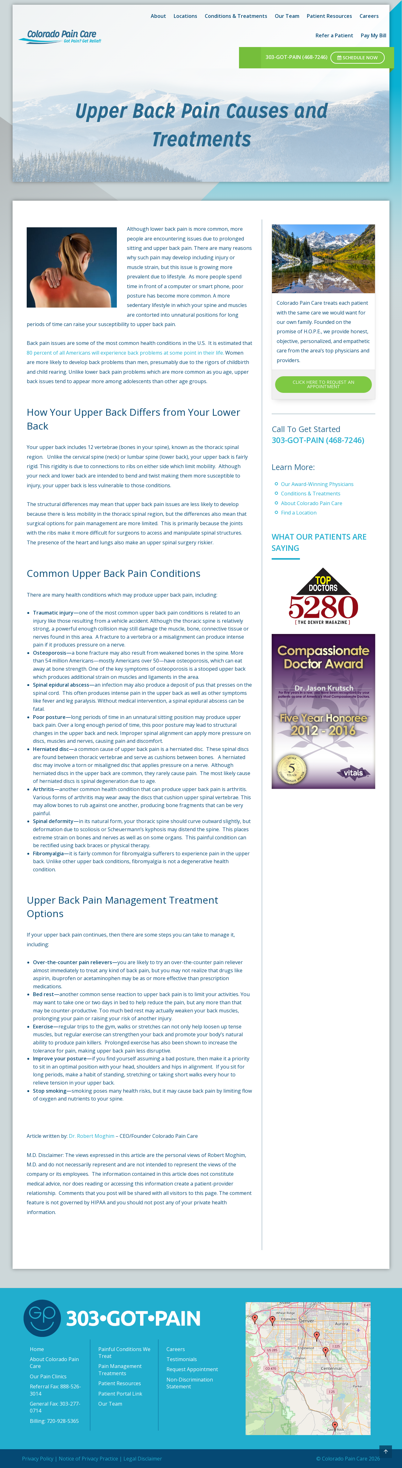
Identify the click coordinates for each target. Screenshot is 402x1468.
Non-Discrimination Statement (189, 1383)
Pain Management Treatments (120, 1369)
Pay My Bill (373, 35)
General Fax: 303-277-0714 (55, 1407)
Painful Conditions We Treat (124, 1353)
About (158, 16)
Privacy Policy (37, 1458)
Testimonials (181, 1359)
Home (37, 1349)
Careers (369, 16)
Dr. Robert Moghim (92, 1136)
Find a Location (299, 512)
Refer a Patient (334, 35)
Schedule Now (357, 58)
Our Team (287, 16)
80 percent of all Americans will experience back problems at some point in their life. (125, 352)
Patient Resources (329, 16)
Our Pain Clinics (48, 1376)
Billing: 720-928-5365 (54, 1421)
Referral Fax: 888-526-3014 (55, 1390)
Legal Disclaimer (142, 1458)
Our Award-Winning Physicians (317, 483)
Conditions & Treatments (236, 16)
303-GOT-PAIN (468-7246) (297, 57)
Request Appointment (192, 1369)
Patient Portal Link (120, 1393)
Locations (185, 16)
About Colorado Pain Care (311, 502)
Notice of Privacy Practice (88, 1458)
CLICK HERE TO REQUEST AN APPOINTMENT (323, 384)
